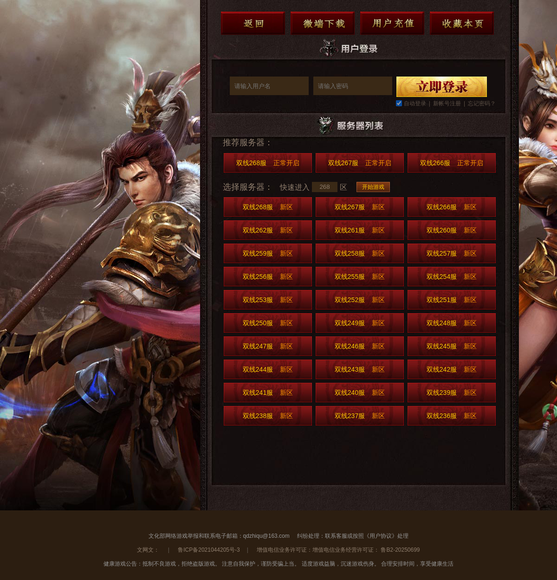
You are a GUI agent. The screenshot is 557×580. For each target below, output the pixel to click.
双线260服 (452, 230)
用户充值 (392, 23)
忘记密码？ (482, 103)
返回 (253, 23)
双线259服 (268, 253)
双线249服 (360, 323)
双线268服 (267, 163)
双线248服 (452, 323)
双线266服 (451, 163)
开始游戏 (373, 187)
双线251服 (452, 299)
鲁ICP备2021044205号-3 (209, 550)
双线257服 (452, 253)
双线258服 (360, 253)
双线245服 (452, 346)
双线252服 (360, 299)
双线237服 (360, 415)
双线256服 (268, 276)
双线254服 (452, 276)
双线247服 (268, 346)
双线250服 (268, 323)
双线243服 (360, 369)
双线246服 (360, 346)
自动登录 (415, 103)
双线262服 (268, 230)
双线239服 (452, 392)
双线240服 (360, 392)
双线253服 (268, 299)
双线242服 (452, 369)
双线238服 (268, 415)
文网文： (149, 550)
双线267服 (359, 163)
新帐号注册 (447, 103)
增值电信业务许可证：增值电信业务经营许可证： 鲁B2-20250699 (338, 550)
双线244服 (268, 369)
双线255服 (360, 276)
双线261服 (360, 230)
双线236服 (452, 415)
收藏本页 (462, 23)
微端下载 (323, 23)
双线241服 (268, 392)
